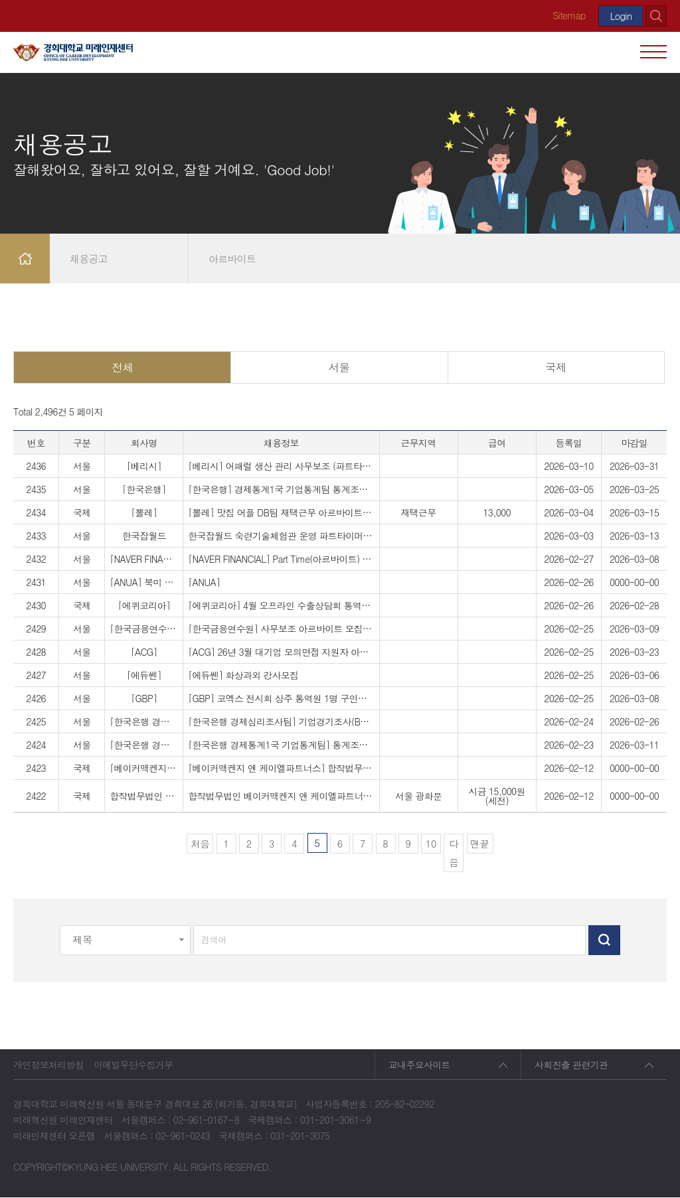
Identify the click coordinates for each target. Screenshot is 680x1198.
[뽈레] (144, 513)
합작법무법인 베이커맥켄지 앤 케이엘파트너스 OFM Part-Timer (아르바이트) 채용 (281, 796)
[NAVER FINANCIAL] (144, 559)
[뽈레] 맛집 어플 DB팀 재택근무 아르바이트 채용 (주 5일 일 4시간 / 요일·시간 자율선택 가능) (281, 513)
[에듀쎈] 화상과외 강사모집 (243, 675)
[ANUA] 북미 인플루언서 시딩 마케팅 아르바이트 (144, 582)
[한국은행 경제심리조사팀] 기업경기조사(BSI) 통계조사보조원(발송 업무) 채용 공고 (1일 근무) (281, 722)
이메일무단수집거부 (133, 1065)
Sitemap (568, 15)
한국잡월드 (144, 536)
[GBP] (144, 699)
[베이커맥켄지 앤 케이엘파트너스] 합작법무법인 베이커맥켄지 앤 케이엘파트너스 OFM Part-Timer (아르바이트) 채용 (281, 768)
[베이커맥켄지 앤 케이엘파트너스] (144, 768)
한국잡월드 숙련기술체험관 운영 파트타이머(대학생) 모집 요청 (281, 536)
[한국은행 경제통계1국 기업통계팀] (144, 745)
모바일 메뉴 (653, 52)
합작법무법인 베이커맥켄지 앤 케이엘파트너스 (144, 796)
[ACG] (144, 652)
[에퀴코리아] (144, 606)
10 (429, 842)
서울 (339, 367)
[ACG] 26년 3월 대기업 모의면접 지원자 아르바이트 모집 (281, 652)
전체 (122, 367)
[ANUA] (204, 582)
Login (621, 16)
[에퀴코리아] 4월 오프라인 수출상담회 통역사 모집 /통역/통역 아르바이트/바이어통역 (281, 606)
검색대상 (0, 73)
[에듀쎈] (144, 675)
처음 (200, 843)
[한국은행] (144, 489)
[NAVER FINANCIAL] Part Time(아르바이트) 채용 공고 (281, 559)
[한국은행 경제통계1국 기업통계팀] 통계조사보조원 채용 (281, 745)
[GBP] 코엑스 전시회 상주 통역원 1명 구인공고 (281, 699)
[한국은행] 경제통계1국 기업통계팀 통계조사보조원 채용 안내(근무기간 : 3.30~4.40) (281, 489)
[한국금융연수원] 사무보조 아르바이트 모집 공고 (281, 629)
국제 (556, 367)
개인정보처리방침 (48, 1065)
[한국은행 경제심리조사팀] (144, 722)
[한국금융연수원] (144, 629)
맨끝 (480, 843)
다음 (454, 852)
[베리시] (144, 466)
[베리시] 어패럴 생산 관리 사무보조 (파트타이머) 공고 (281, 466)
